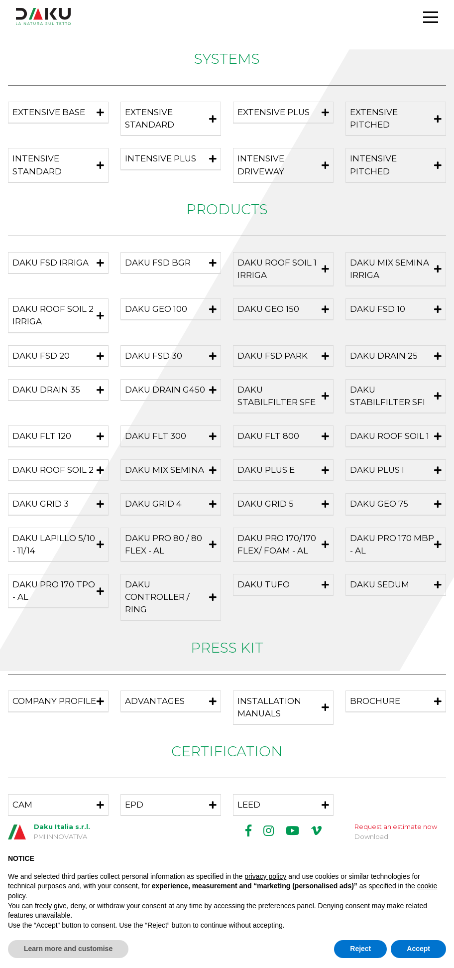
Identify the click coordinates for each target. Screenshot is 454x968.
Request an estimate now (395, 826)
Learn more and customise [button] (68, 949)
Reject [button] (360, 949)
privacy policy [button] (265, 876)
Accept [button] (418, 949)
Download (371, 836)
